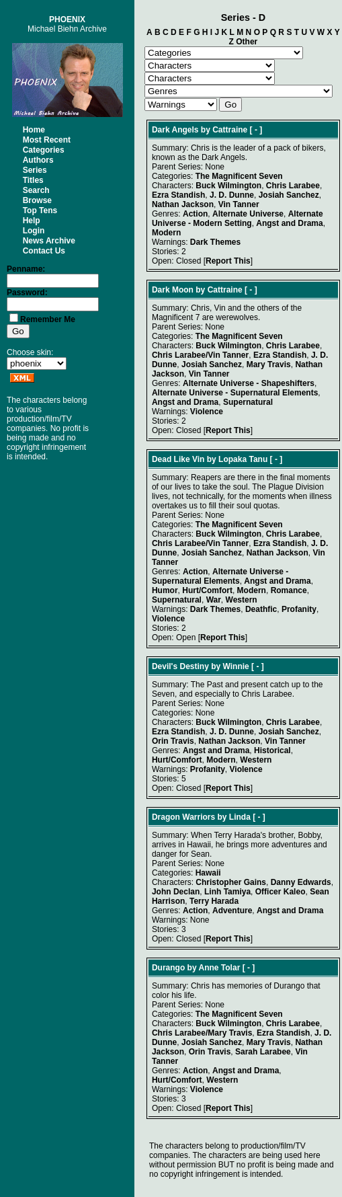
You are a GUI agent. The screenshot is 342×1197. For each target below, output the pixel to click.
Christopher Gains (231, 882)
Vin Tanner (238, 204)
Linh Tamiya (227, 891)
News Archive (49, 240)
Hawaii (208, 873)
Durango (168, 967)
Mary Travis (269, 364)
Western (241, 600)
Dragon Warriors (183, 817)
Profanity (299, 609)
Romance (289, 590)
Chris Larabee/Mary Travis (202, 1033)
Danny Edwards (301, 882)
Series (35, 170)
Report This (228, 261)
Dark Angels (175, 129)
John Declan (176, 891)
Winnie (236, 666)
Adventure (232, 910)
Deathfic (261, 609)
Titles (33, 180)
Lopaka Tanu (242, 459)
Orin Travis (173, 741)
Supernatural (248, 402)
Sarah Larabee (263, 1051)
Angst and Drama (289, 223)
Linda (240, 817)
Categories (44, 150)
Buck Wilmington (228, 185)
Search (36, 190)
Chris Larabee (293, 185)
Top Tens (40, 210)
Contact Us (44, 251)
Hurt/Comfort (207, 590)
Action (195, 214)
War (213, 600)
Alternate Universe (248, 214)
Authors (38, 160)
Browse (37, 200)
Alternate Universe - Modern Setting (237, 218)
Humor (165, 590)
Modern (166, 232)
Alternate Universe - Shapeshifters (248, 383)
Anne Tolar (220, 967)
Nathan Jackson (183, 204)
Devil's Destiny (180, 666)
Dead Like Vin (178, 459)
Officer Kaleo (280, 891)
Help (31, 220)
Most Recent (47, 140)
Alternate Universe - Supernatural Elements (235, 392)
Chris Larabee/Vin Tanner (200, 355)
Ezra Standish (178, 195)
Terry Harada (214, 901)
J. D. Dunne (232, 195)
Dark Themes (215, 242)
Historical (272, 750)
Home (34, 129)
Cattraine (229, 129)
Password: (27, 292)
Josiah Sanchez (289, 195)
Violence (206, 411)
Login (34, 230)
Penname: (26, 269)
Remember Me (47, 319)
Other (246, 41)
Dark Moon (173, 290)
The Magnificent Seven (239, 176)
